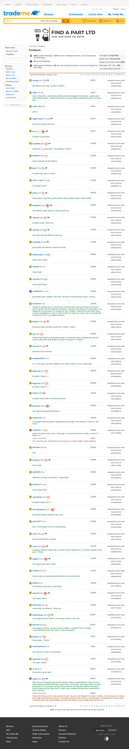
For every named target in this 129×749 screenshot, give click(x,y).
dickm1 (35, 393)
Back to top (106, 726)
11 (99, 75)
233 (44, 497)
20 (121, 75)
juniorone (36, 406)
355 (42, 144)
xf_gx (34, 669)
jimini (34, 193)
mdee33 (35, 218)
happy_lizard (37, 119)
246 (45, 255)
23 (42, 484)
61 (43, 605)
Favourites (89, 21)
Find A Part (32, 46)
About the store (12, 51)
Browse (49, 14)
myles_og (36, 106)
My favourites (11, 78)
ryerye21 (36, 279)
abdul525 (36, 472)
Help (8, 741)
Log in (123, 9)
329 (42, 460)
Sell (8, 730)
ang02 (34, 679)
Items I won (10, 72)
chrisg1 (35, 80)
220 (43, 371)
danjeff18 (36, 144)
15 (109, 75)
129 (39, 168)
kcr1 (34, 131)
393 (43, 659)
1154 (43, 205)
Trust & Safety (39, 730)
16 (111, 75)
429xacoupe (37, 255)
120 (41, 322)
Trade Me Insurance (32, 4)
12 (101, 75)
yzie (34, 334)
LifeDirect (18, 4)
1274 (39, 131)
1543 (43, 406)
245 (40, 637)
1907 (48, 509)
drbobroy (36, 460)
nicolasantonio (38, 646)
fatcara (35, 637)
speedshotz (37, 497)
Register (116, 9)
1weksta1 (36, 430)
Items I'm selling (12, 91)
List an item (96, 14)
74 (45, 180)
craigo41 (36, 571)
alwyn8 (35, 593)
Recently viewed (12, 81)
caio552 (35, 267)
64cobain (36, 447)
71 (42, 430)
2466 (41, 593)
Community (77, 14)
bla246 (35, 583)
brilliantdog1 (37, 615)
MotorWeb (84, 4)
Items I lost (10, 75)
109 (42, 279)
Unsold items (11, 98)
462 (38, 334)
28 (42, 242)
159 (41, 80)
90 (43, 156)
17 (114, 75)
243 (45, 615)
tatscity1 (36, 625)
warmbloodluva (38, 509)
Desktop (100, 730)
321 (40, 679)
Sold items (10, 94)
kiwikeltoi (36, 205)
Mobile (112, 730)
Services (74, 4)
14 (106, 75)
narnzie (35, 346)
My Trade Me (116, 14)
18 (116, 75)
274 (39, 193)
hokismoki (36, 605)
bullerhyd (36, 659)
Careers (62, 730)
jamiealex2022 (38, 358)
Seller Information (41, 734)
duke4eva (36, 156)
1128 (42, 559)
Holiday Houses (62, 4)
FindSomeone (47, 4)
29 (41, 267)
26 (42, 447)
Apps (34, 741)
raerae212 (36, 304)
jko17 (34, 168)
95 (42, 625)
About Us (63, 726)
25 (42, 571)
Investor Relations (67, 734)
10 (96, 75)
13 (104, 75)
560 (41, 393)
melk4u (35, 322)
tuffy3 (34, 93)
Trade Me (8, 4)
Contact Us (64, 741)
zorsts (35, 546)
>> (124, 75)
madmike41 (37, 291)
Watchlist (106, 21)
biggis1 (35, 559)
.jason (34, 534)
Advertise (37, 738)
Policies (62, 738)
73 (45, 119)
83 (41, 346)
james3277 (36, 521)
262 (40, 546)
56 (40, 534)
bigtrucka (36, 371)
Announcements (40, 726)
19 (119, 75)
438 (41, 218)
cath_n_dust (37, 180)
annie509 (36, 242)
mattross (36, 484)
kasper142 (36, 418)
